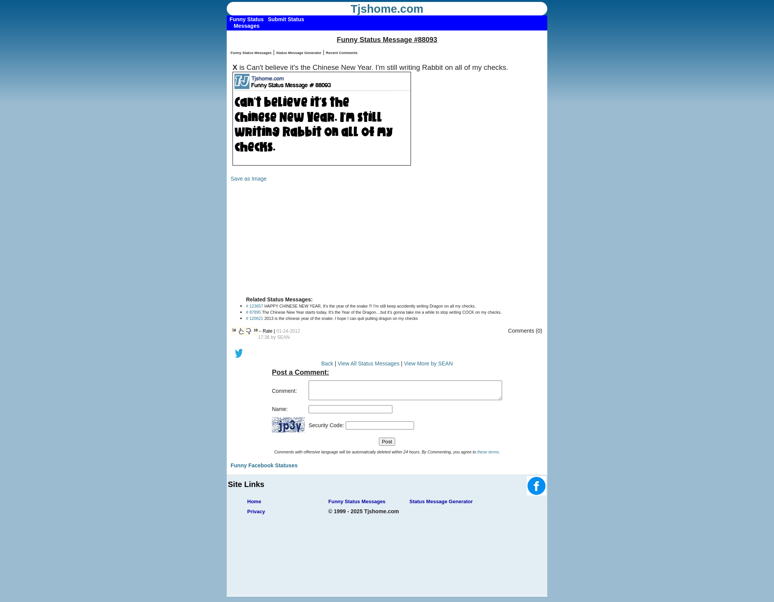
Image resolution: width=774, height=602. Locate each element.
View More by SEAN (428, 363)
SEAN (283, 337)
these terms (488, 455)
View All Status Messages (368, 363)
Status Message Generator (299, 53)
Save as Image (248, 179)
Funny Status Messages (251, 53)
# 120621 (254, 318)
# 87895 (253, 312)
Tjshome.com (387, 9)
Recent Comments (342, 53)
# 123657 (254, 306)
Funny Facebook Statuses (264, 469)
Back (327, 363)
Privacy (256, 515)
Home (254, 505)
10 (256, 330)
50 (234, 330)
